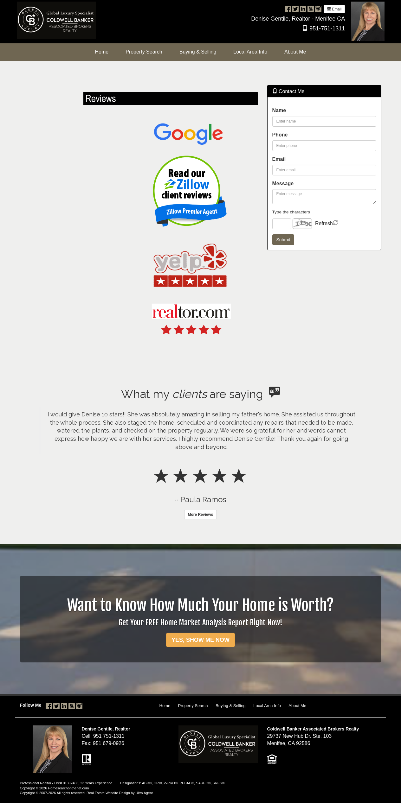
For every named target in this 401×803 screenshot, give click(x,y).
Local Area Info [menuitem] (250, 51)
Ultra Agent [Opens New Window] (143, 793)
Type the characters (291, 212)
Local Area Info (267, 705)
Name (279, 110)
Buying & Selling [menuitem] (198, 51)
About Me (297, 705)
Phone (280, 134)
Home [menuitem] (101, 51)
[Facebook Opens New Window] (288, 8)
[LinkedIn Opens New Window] (303, 8)
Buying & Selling (231, 705)
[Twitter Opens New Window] (295, 8)
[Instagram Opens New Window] (318, 8)
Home (165, 705)
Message (283, 183)
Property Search (193, 705)
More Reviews (200, 514)
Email (334, 9)
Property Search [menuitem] (144, 51)
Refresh (324, 223)
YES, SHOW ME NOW (200, 640)
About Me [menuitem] (295, 51)
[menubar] (200, 52)
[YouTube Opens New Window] (310, 8)
